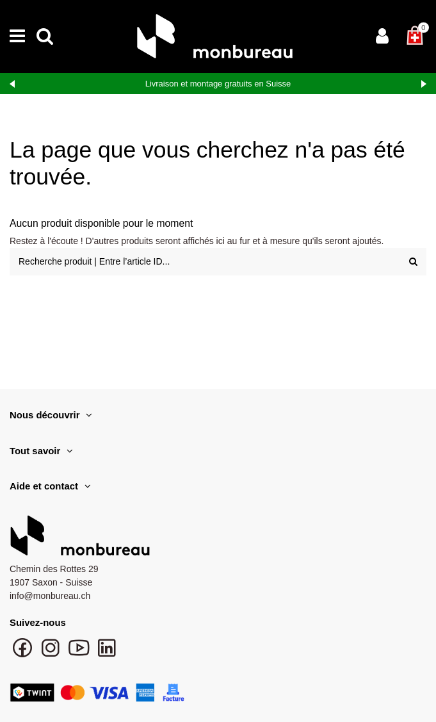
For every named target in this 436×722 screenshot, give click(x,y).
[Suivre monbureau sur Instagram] (52, 654)
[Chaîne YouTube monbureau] (80, 654)
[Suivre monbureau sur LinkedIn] (107, 654)
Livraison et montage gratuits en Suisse (218, 83)
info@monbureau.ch (50, 596)
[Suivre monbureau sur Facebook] (24, 654)
